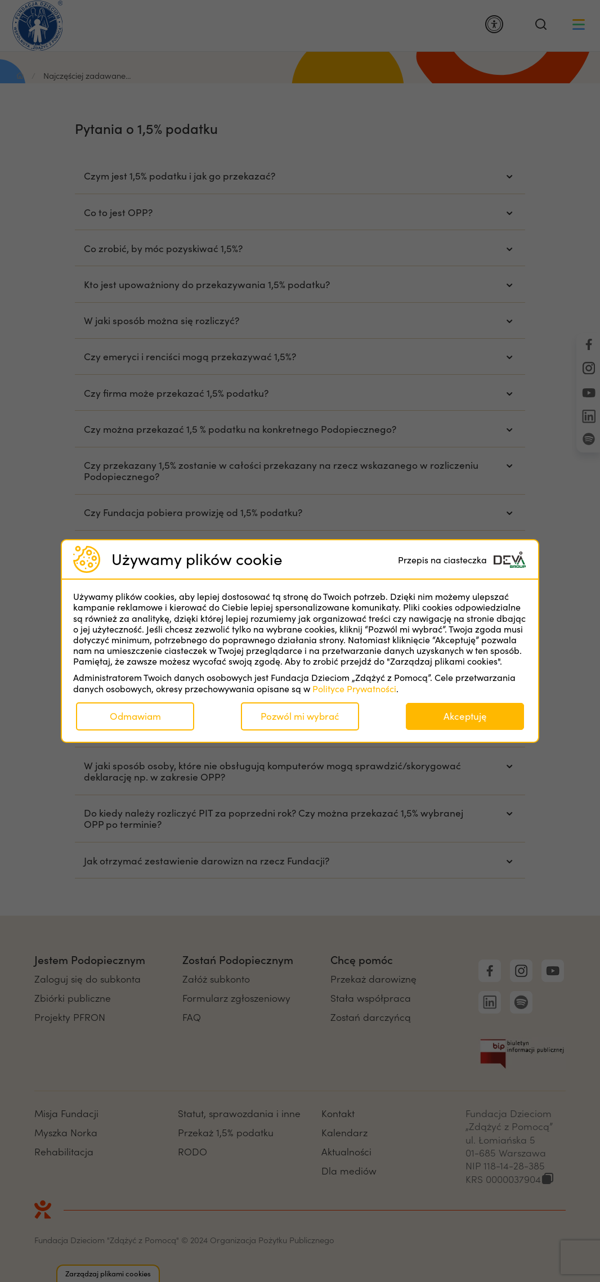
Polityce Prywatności (354, 688)
